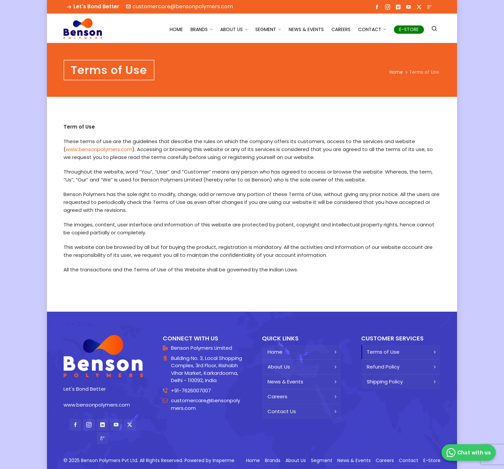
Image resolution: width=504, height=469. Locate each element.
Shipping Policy (385, 381)
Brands (272, 460)
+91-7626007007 (191, 390)
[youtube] (409, 6)
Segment (321, 460)
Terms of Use (383, 351)
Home (396, 72)
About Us (279, 366)
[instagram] (388, 7)
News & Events (285, 381)
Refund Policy (383, 366)
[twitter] (420, 7)
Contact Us (282, 411)
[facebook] (378, 6)
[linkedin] (399, 6)
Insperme (223, 460)
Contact (408, 460)
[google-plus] (430, 6)
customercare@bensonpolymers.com (179, 6)
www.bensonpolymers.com (99, 149)
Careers (277, 396)
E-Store (432, 460)
